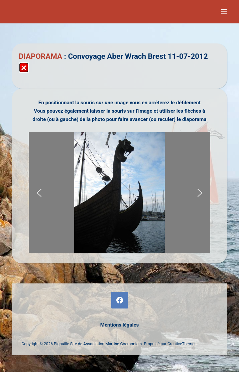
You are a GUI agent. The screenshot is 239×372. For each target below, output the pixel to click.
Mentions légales (119, 325)
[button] (39, 193)
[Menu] (224, 12)
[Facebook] (119, 300)
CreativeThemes (182, 344)
